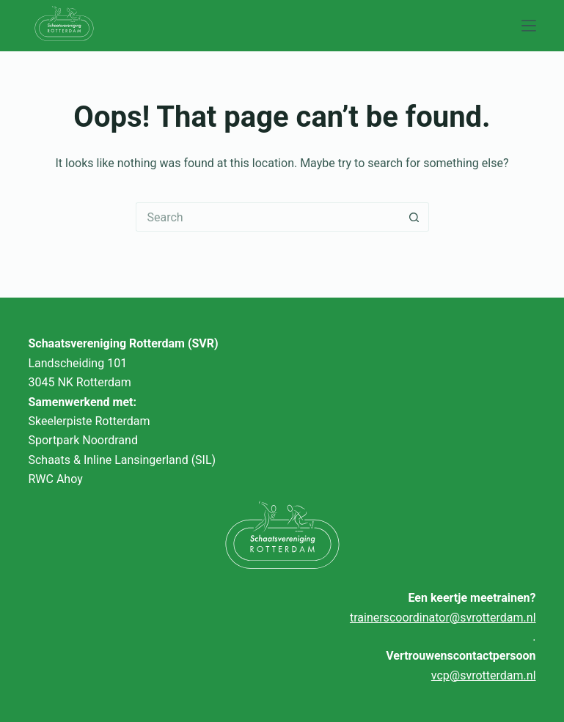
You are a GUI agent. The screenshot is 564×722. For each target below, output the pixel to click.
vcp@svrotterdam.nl (483, 675)
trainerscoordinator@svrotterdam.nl (443, 618)
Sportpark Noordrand (82, 440)
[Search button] (414, 217)
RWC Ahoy (55, 479)
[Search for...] (268, 217)
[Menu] (528, 25)
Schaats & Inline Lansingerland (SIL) (122, 460)
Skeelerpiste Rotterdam (89, 421)
